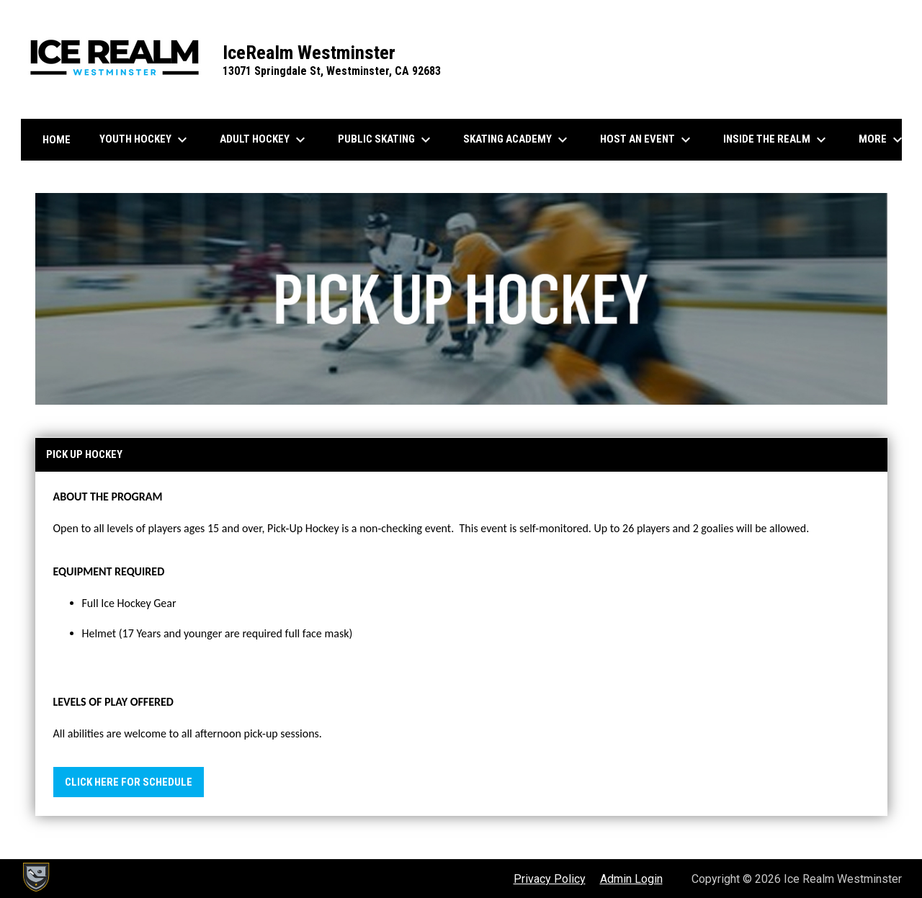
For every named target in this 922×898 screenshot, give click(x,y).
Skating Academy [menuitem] (517, 139)
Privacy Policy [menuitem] (550, 879)
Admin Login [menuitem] (631, 879)
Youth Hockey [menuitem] (145, 139)
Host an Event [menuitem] (647, 139)
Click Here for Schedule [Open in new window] (128, 782)
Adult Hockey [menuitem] (264, 139)
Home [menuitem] (56, 139)
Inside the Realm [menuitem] (776, 139)
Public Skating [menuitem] (386, 139)
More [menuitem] (882, 139)
